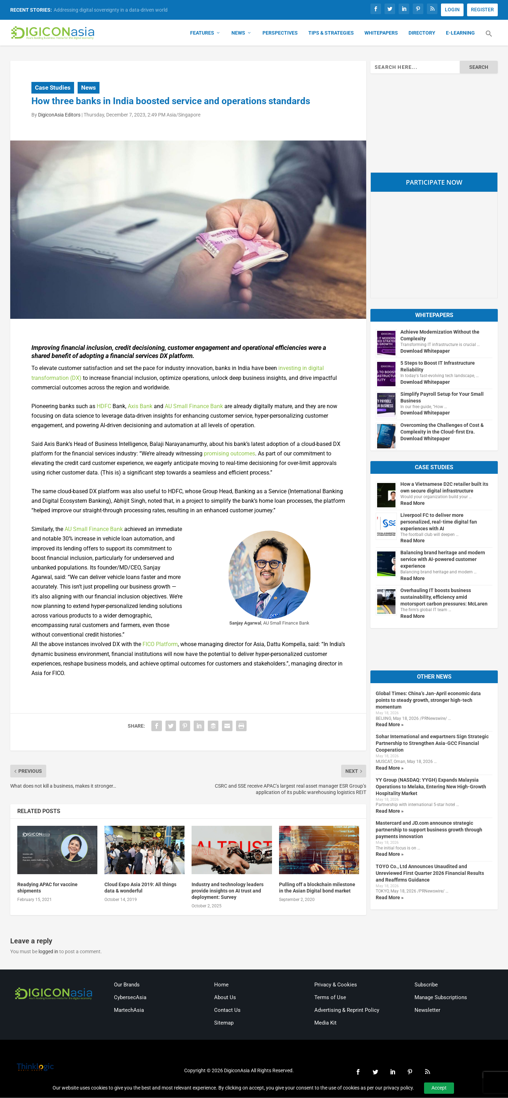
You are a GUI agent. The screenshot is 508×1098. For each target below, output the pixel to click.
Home (221, 985)
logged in (48, 952)
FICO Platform (160, 645)
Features (202, 34)
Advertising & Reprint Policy (346, 1011)
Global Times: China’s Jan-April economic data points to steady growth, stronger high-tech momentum (428, 700)
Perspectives (280, 34)
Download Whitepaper (425, 351)
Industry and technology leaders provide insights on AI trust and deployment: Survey (228, 891)
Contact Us (227, 1011)
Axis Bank (140, 407)
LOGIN (452, 9)
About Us (225, 998)
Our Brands (127, 985)
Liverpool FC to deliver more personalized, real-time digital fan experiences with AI (438, 522)
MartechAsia (129, 1011)
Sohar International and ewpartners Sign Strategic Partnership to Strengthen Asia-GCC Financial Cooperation (432, 744)
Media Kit (325, 1023)
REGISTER (482, 9)
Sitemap (224, 1023)
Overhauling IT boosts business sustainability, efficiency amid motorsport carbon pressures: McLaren (444, 598)
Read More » (390, 725)
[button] (488, 39)
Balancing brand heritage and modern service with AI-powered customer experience (442, 560)
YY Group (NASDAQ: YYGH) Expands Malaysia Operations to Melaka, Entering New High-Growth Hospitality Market (431, 787)
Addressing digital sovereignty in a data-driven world (111, 10)
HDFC (104, 407)
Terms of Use (330, 998)
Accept (439, 1088)
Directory (422, 34)
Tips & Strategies (331, 34)
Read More (412, 504)
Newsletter (427, 1011)
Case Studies (53, 88)
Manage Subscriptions (441, 998)
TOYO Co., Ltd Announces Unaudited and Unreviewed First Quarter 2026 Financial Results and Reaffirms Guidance (430, 873)
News (238, 34)
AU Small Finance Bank (194, 407)
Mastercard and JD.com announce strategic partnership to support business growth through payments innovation (429, 830)
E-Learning (460, 34)
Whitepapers (381, 34)
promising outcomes (229, 454)
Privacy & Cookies (335, 985)
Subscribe (426, 985)
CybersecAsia (130, 998)
